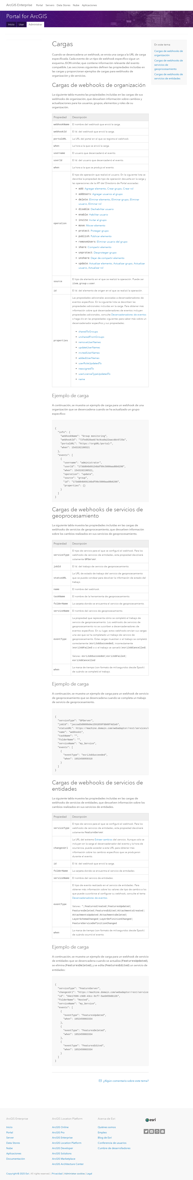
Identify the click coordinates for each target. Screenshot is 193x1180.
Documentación (15, 1158)
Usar (21, 24)
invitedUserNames (89, 355)
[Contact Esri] (162, 1131)
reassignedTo (86, 371)
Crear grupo (114, 191)
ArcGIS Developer (62, 1148)
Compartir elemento (99, 249)
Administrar (35, 24)
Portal (39, 5)
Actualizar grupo (122, 266)
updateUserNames (89, 350)
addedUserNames (89, 361)
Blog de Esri (105, 1137)
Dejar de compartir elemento (107, 260)
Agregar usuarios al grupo (107, 196)
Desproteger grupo (105, 255)
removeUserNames (90, 345)
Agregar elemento (95, 191)
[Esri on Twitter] (146, 1131)
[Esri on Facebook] (151, 1131)
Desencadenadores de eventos (128, 317)
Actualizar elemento (100, 266)
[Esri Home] (150, 1120)
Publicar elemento (101, 238)
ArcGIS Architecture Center (68, 1164)
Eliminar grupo (120, 202)
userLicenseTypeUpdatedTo (94, 376)
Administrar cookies (74, 1173)
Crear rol (128, 191)
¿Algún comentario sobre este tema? (126, 1089)
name (82, 382)
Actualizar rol (95, 270)
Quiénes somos (107, 1127)
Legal (89, 1173)
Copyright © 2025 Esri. (18, 1173)
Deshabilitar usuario (102, 211)
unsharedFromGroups (91, 339)
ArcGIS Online (60, 1127)
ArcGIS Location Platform (66, 1142)
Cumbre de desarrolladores (114, 1148)
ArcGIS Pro (58, 1132)
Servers (50, 5)
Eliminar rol (94, 206)
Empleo (102, 1132)
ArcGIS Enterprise (19, 5)
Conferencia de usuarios (112, 1142)
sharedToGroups (88, 334)
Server (10, 1137)
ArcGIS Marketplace (63, 1158)
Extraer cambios (103, 846)
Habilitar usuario (98, 217)
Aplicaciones (89, 5)
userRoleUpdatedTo (90, 366)
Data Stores (63, 5)
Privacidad (57, 1173)
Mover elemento (95, 228)
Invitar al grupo (98, 222)
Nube (76, 5)
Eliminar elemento (99, 202)
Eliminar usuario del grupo (112, 244)
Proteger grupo (100, 233)
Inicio (11, 24)
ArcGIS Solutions (61, 1153)
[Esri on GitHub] (157, 1131)
